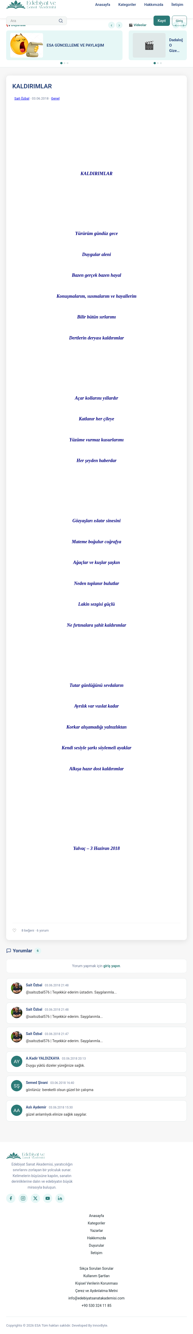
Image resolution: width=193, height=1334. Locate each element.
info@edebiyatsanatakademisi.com (96, 1298)
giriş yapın (111, 966)
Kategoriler (127, 5)
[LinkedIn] (60, 1198)
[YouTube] (47, 1198)
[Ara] (60, 20)
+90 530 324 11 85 (96, 1306)
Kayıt (161, 21)
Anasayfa (102, 5)
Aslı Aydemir (36, 1107)
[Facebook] (10, 1198)
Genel (55, 98)
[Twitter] (35, 1198)
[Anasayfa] (31, 4)
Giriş (178, 21)
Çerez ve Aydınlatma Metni (96, 1291)
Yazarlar (96, 1231)
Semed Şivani (37, 1083)
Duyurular (96, 1245)
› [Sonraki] (119, 25)
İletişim (177, 5)
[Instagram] (23, 1198)
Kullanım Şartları (96, 1276)
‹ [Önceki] (111, 25)
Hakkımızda (153, 5)
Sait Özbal (21, 98)
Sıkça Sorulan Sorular (96, 1268)
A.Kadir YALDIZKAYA (42, 1058)
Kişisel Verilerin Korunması (96, 1283)
